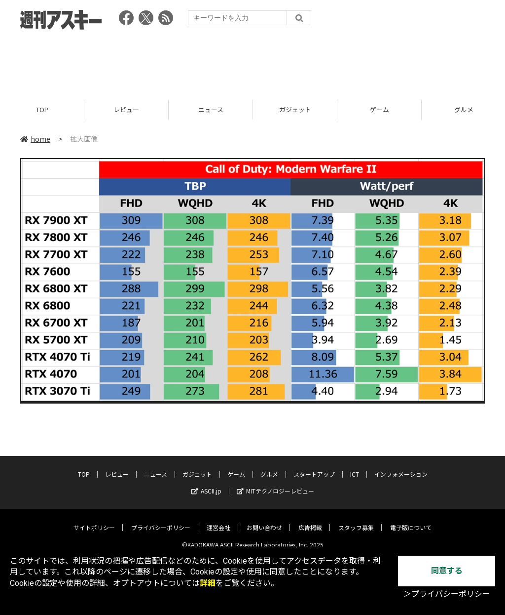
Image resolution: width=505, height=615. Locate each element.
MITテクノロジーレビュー (275, 483)
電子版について (411, 520)
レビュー (126, 110)
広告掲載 (310, 520)
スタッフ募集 (356, 520)
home (35, 139)
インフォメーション (401, 466)
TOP (42, 110)
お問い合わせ (264, 520)
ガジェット (295, 110)
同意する (447, 570)
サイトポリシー (94, 520)
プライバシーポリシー (160, 520)
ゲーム (379, 110)
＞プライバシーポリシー (446, 594)
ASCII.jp (206, 483)
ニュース (210, 110)
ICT (354, 466)
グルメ (269, 466)
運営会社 (218, 520)
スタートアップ (314, 466)
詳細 (208, 583)
